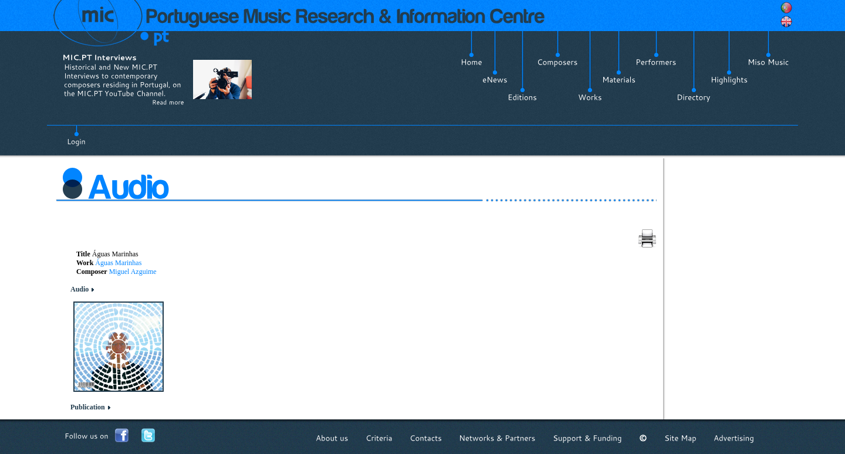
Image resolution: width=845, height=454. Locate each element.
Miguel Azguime (133, 271)
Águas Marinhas (118, 263)
